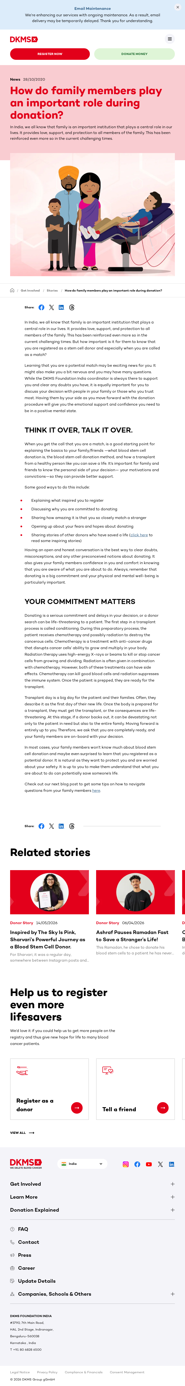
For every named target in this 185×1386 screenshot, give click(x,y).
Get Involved (30, 290)
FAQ (19, 1229)
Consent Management (127, 1372)
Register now (50, 54)
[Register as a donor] (77, 1108)
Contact (24, 1242)
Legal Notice (20, 1372)
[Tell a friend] (163, 1108)
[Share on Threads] (72, 307)
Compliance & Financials (84, 1372)
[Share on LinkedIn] (62, 307)
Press (20, 1255)
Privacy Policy (47, 1372)
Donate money (134, 54)
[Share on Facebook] (41, 307)
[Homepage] (12, 290)
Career (22, 1268)
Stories (52, 290)
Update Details (33, 1281)
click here (139, 535)
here (96, 790)
